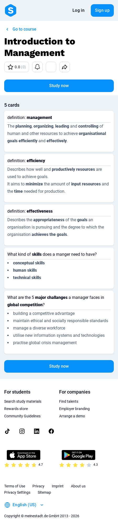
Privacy (38, 486)
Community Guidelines (22, 416)
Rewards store (16, 409)
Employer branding (74, 409)
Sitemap (44, 492)
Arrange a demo (72, 416)
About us (78, 486)
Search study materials (22, 401)
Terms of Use (14, 486)
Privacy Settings (17, 492)
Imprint (58, 486)
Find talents (68, 401)
